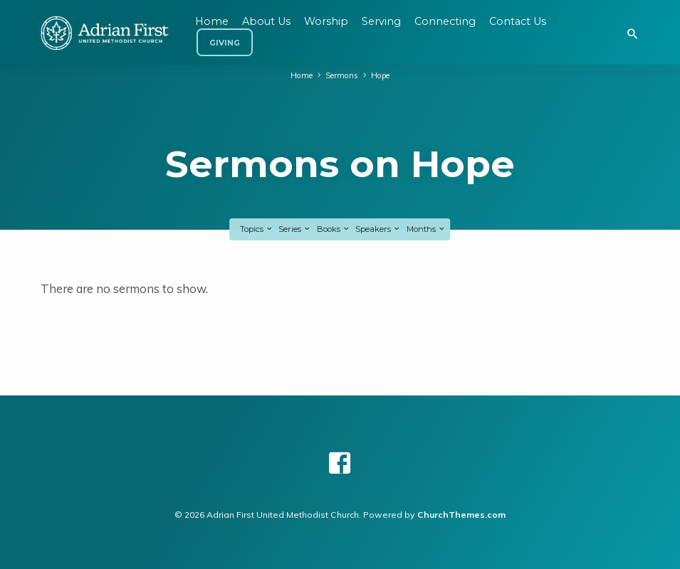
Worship (326, 21)
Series (294, 229)
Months (426, 229)
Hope (380, 75)
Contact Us (517, 21)
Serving (381, 21)
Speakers (378, 229)
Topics (256, 229)
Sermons (341, 75)
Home (302, 75)
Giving (224, 43)
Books (333, 229)
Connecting (445, 21)
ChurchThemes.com (461, 514)
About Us (266, 21)
